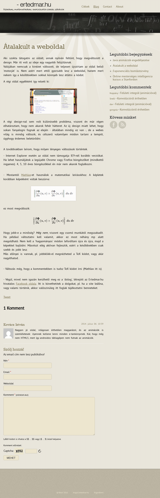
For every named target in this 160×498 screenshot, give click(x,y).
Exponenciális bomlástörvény (130, 71)
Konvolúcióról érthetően (132, 98)
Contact (107, 7)
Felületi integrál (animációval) (138, 93)
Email (7, 372)
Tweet (6, 297)
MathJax (26, 175)
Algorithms (98, 493)
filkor (61, 493)
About (119, 7)
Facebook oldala (26, 284)
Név (6, 360)
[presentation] (53, 221)
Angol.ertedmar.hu (81, 493)
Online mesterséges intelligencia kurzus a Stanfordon (132, 78)
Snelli (113, 98)
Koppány (114, 93)
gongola (114, 109)
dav (112, 104)
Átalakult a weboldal (125, 66)
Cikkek (86, 7)
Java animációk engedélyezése (131, 60)
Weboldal (8, 383)
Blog (96, 7)
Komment (15, 395)
